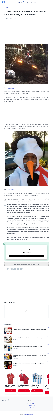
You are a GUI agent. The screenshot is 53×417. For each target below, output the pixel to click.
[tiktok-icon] (6, 400)
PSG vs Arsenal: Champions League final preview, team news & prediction (30, 329)
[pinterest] (19, 269)
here (37, 264)
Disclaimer (30, 407)
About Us (30, 403)
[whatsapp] (13, 269)
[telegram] (16, 269)
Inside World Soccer (28, 414)
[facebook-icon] (3, 400)
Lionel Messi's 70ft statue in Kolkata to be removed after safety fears (28, 338)
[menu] (3, 2)
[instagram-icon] (8, 400)
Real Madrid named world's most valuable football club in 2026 (27, 346)
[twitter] (11, 269)
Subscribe (27, 256)
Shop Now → (37, 390)
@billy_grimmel (11, 87)
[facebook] (8, 269)
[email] (22, 269)
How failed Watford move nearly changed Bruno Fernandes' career (28, 363)
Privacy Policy (31, 405)
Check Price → (11, 390)
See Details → (24, 390)
